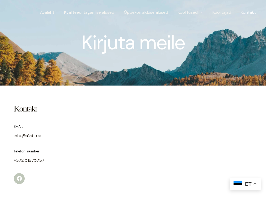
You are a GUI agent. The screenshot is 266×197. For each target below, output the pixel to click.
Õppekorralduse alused (151, 12)
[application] (203, 12)
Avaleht (55, 12)
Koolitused (193, 12)
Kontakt (249, 12)
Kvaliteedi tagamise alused (95, 12)
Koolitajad (224, 12)
